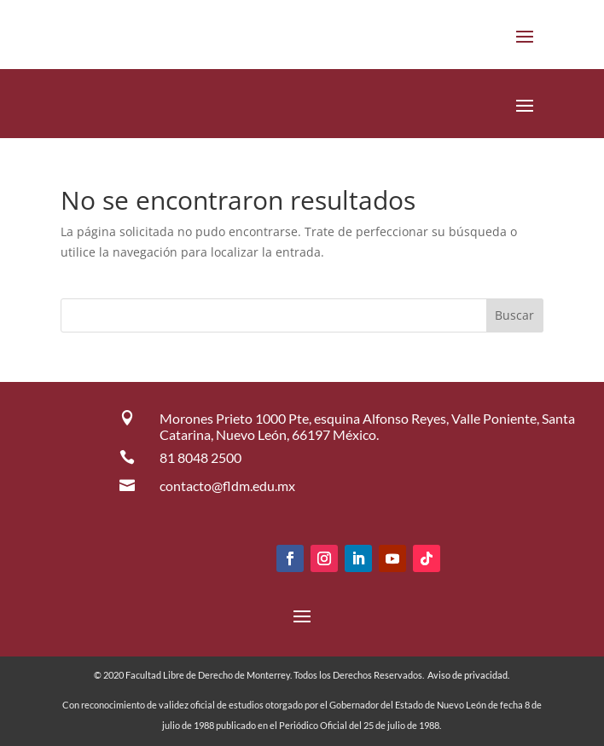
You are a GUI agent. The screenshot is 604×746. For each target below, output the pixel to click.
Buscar (514, 315)
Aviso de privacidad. (468, 674)
